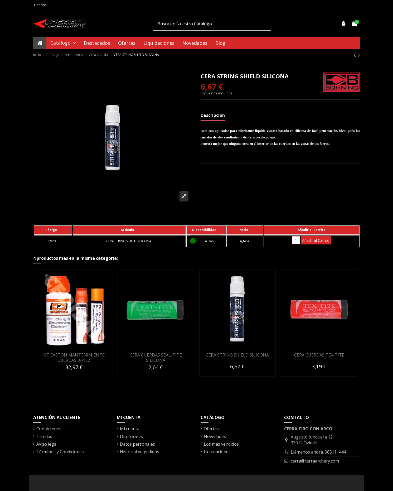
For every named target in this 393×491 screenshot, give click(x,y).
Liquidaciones (217, 452)
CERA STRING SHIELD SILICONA (237, 355)
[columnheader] (53, 229)
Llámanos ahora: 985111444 (318, 452)
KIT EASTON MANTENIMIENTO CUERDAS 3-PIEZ (73, 357)
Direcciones (131, 436)
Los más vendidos (221, 444)
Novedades (215, 436)
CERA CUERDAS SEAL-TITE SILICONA (156, 357)
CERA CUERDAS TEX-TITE (319, 355)
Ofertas (211, 429)
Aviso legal (46, 444)
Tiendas (40, 4)
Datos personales (137, 444)
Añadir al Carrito (315, 240)
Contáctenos (48, 429)
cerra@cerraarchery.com (315, 461)
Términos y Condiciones (60, 452)
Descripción (213, 115)
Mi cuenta (129, 429)
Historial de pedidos (139, 452)
